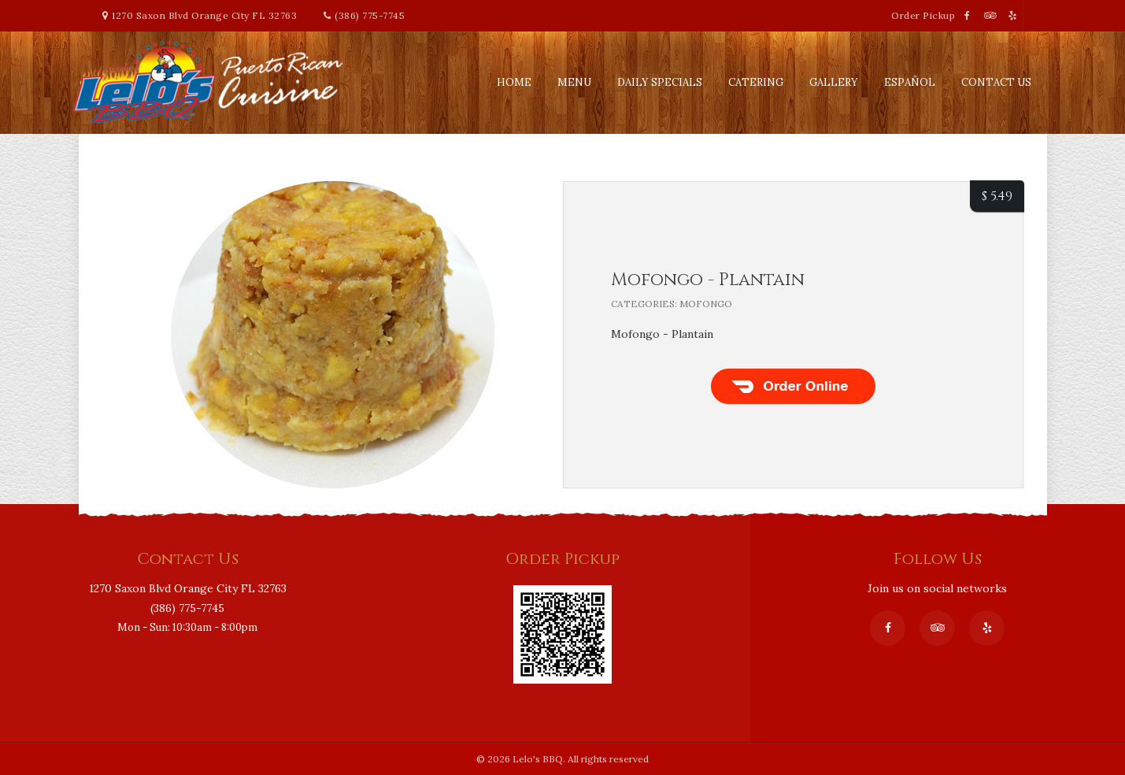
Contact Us (996, 82)
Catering (755, 82)
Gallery (833, 82)
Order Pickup (924, 15)
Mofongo (705, 304)
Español (909, 82)
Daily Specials (659, 82)
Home (514, 82)
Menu (574, 82)
